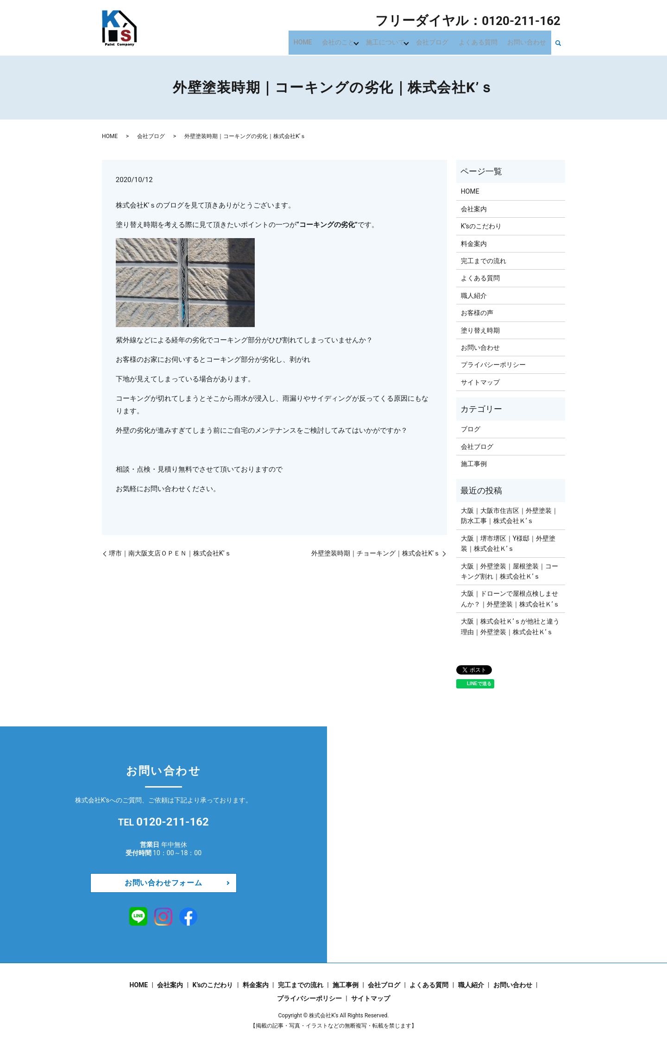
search (558, 42)
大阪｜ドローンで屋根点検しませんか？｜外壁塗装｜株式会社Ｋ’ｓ (510, 598)
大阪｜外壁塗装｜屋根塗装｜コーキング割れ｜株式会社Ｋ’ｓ (509, 571)
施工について (395, 41)
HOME (318, 41)
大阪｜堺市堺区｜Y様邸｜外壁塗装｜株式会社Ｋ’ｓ (508, 543)
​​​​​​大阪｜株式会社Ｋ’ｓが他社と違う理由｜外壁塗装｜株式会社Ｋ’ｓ (510, 626)
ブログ (470, 429)
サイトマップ (480, 382)
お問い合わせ (528, 41)
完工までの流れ (483, 261)
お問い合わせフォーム (163, 882)
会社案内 (474, 209)
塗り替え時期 (480, 330)
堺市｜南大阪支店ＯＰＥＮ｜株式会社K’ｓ (170, 553)
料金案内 (474, 243)
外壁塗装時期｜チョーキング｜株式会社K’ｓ (375, 553)
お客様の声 (477, 312)
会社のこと (350, 41)
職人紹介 (474, 295)
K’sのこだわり (481, 226)
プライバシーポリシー (493, 364)
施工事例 (474, 463)
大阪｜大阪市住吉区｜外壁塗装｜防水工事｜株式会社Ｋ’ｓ (509, 515)
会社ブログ (441, 41)
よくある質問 (483, 41)
